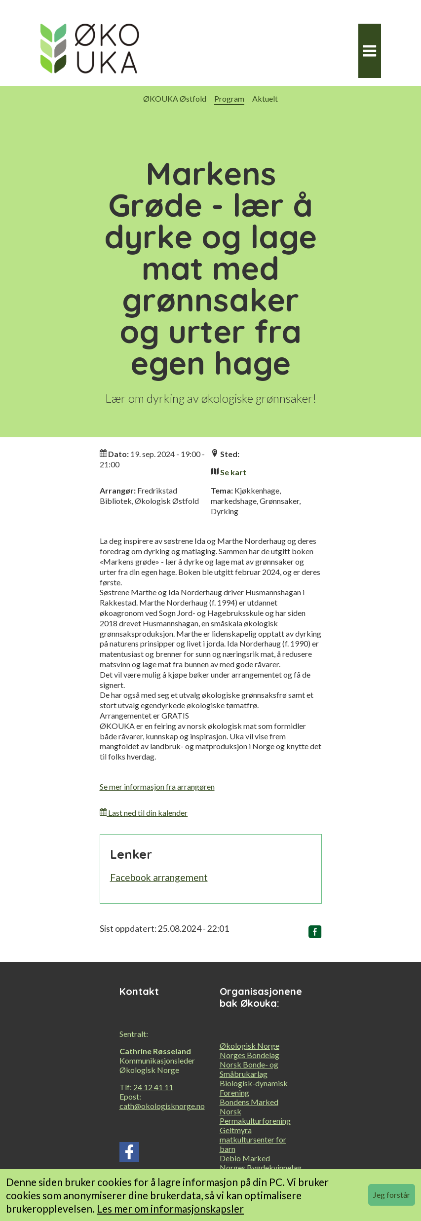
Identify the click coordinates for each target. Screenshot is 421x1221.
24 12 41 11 (153, 1087)
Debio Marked (245, 1158)
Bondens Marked (249, 1102)
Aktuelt (265, 98)
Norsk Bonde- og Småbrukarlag (249, 1069)
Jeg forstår (391, 1194)
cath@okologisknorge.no (162, 1105)
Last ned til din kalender (144, 812)
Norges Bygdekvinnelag (261, 1167)
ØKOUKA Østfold (174, 98)
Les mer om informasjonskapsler (170, 1208)
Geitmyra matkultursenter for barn (253, 1139)
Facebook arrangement (159, 877)
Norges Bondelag (249, 1055)
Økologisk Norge (249, 1045)
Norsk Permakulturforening (255, 1116)
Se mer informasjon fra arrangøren (157, 786)
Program (229, 98)
